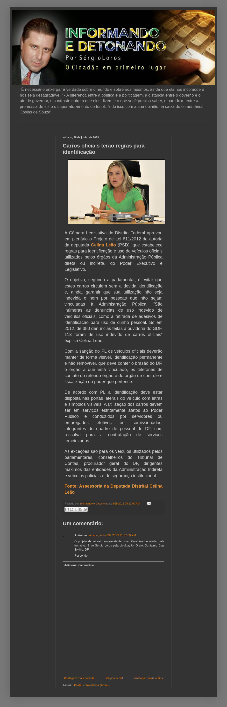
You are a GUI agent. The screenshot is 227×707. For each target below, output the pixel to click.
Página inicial (114, 678)
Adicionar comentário (79, 565)
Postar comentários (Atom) (91, 685)
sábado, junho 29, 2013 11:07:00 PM (112, 535)
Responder (81, 555)
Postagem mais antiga (148, 678)
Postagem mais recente (79, 678)
